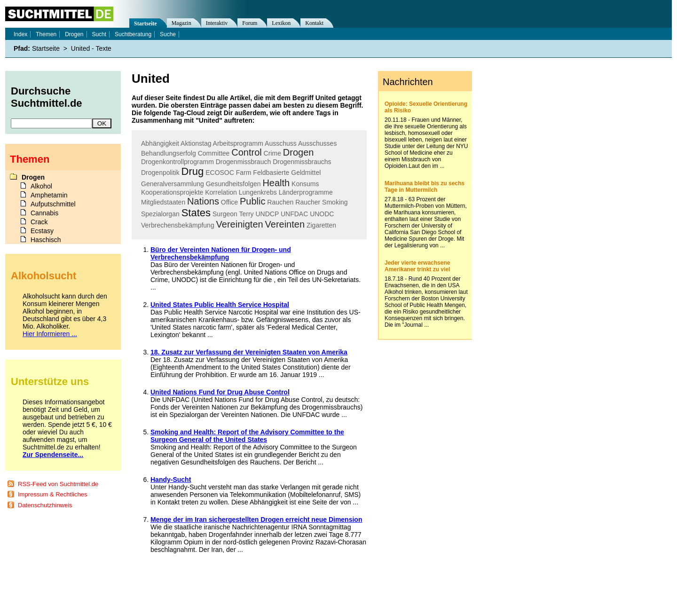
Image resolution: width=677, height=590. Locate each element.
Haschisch (46, 240)
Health (276, 183)
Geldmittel (306, 172)
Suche (168, 34)
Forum (249, 23)
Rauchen (280, 202)
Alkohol (41, 186)
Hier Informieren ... (50, 334)
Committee (214, 153)
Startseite (145, 23)
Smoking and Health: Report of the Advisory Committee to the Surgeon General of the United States (247, 435)
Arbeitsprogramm (238, 143)
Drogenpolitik (160, 172)
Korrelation (221, 192)
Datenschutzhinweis (45, 505)
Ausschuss (281, 143)
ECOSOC (219, 172)
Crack (39, 222)
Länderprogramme (306, 192)
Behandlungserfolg (168, 153)
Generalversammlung (172, 184)
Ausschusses (317, 143)
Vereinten (285, 224)
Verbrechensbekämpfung (177, 225)
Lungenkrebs (258, 192)
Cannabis (44, 213)
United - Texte (91, 48)
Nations (203, 201)
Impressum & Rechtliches (52, 494)
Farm (244, 172)
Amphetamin (49, 195)
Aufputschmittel (53, 204)
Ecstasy (42, 231)
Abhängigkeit (160, 143)
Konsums (305, 184)
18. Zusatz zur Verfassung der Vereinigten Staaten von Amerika (248, 352)
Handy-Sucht (170, 479)
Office (229, 202)
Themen (46, 34)
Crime (272, 153)
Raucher (307, 202)
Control (246, 152)
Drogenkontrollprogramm (177, 161)
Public (252, 201)
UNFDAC (294, 214)
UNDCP (267, 214)
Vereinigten (239, 224)
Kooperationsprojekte (172, 192)
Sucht (99, 34)
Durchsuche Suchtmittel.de (46, 97)
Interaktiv (217, 23)
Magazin (181, 23)
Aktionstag (196, 143)
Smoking (334, 202)
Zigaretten (321, 225)
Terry (246, 214)
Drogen (298, 152)
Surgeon (225, 214)
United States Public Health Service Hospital (219, 304)
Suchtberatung (133, 34)
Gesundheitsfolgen (233, 184)
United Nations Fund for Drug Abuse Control (220, 392)
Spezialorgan (160, 214)
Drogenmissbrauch (243, 161)
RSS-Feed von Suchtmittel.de (58, 484)
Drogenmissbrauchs (302, 161)
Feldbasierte (271, 172)
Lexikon (281, 23)
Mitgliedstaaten (163, 202)
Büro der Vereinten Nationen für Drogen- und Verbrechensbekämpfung (220, 253)
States (196, 213)
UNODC (322, 214)
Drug (192, 171)
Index (20, 34)
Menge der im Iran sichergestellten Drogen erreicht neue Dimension (256, 519)
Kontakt (314, 23)
